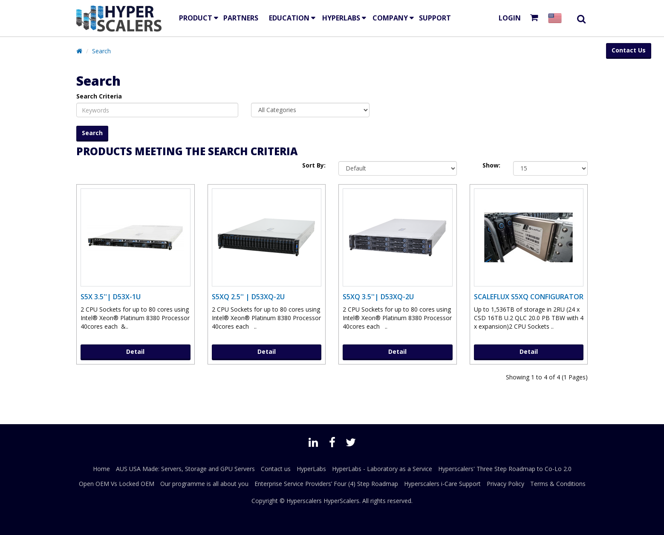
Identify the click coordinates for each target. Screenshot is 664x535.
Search (101, 51)
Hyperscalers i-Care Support (442, 484)
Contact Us (629, 50)
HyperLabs (341, 18)
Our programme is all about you (204, 484)
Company (390, 18)
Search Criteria (99, 96)
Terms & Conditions (558, 484)
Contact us (276, 469)
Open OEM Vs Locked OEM (116, 484)
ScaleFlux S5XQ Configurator (528, 296)
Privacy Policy (505, 484)
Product (195, 18)
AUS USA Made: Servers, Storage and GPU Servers (185, 469)
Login (510, 18)
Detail (135, 351)
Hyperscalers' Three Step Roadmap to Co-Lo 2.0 (505, 469)
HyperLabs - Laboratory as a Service (382, 469)
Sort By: (314, 165)
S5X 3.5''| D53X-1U (111, 296)
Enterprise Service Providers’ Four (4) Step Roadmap (326, 484)
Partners (240, 18)
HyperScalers (341, 501)
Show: (491, 165)
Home (101, 469)
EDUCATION (289, 18)
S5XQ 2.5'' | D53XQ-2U (248, 296)
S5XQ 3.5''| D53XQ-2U (378, 296)
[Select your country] (557, 18)
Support (435, 18)
